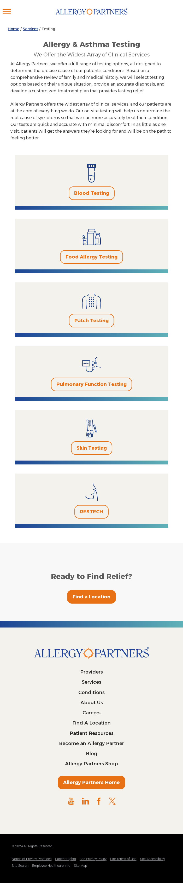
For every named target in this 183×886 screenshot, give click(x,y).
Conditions (91, 692)
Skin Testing (91, 448)
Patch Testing (91, 321)
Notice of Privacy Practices (31, 859)
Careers (91, 713)
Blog (91, 753)
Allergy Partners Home (91, 782)
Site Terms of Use (123, 859)
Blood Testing (91, 193)
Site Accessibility (152, 859)
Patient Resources (92, 733)
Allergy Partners (91, 17)
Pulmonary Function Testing (91, 384)
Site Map (80, 866)
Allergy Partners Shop (91, 764)
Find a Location (91, 597)
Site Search (20, 866)
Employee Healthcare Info (51, 866)
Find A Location (91, 723)
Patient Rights (65, 859)
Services (91, 682)
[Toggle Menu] (7, 11)
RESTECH (91, 512)
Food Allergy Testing (91, 257)
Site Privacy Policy (93, 859)
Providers (91, 672)
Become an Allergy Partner (91, 743)
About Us (91, 703)
